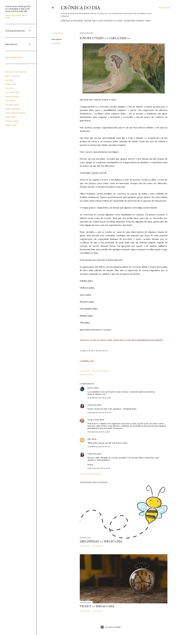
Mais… (148, 21)
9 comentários (97, 546)
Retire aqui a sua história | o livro (103, 21)
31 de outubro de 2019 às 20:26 (98, 468)
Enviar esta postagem (100, 371)
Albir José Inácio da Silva (16, 72)
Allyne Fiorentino (12, 76)
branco (90, 388)
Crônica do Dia (80, 8)
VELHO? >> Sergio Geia (97, 606)
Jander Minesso (12, 96)
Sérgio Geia (10, 117)
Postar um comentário (90, 474)
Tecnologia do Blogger (111, 627)
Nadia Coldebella (12, 109)
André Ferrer (10, 84)
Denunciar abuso (14, 57)
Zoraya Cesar (93, 420)
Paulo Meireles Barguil (15, 113)
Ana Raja (9, 80)
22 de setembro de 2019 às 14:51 (98, 447)
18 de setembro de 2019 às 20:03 (99, 412)
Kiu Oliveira (10, 100)
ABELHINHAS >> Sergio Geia (101, 541)
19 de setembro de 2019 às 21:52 (98, 432)
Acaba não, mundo (134, 21)
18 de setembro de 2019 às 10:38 (99, 398)
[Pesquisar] (164, 8)
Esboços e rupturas (72, 21)
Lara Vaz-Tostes (12, 105)
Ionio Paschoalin (12, 92)
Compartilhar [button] (57, 33)
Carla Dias (56, 43)
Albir (89, 439)
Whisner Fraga (11, 121)
